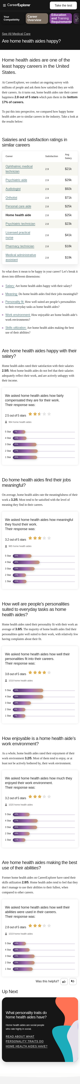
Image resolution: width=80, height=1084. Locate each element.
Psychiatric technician (20, 223)
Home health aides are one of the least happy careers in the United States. (36, 66)
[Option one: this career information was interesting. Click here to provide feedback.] (64, 981)
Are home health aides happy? (31, 41)
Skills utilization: (16, 327)
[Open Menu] (26, 5)
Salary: (10, 285)
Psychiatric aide (16, 180)
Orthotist (11, 197)
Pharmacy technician (20, 246)
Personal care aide (18, 206)
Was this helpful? (47, 981)
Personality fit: (14, 301)
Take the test (63, 5)
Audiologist (13, 188)
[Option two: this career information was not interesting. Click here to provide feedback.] (73, 981)
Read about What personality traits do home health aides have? (27, 1041)
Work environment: (18, 314)
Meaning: (11, 294)
